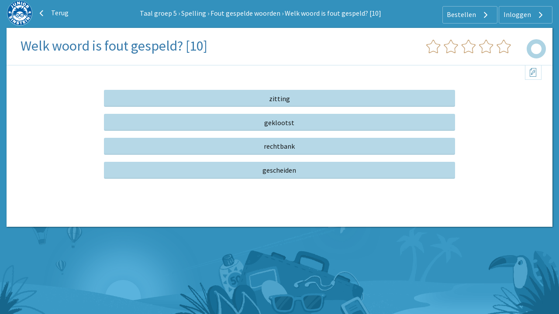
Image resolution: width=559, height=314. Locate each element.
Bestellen (468, 15)
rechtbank (279, 146)
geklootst (279, 122)
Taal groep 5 (158, 13)
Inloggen (524, 15)
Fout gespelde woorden (245, 13)
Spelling (193, 13)
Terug (53, 13)
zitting (279, 98)
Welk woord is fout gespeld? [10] (333, 13)
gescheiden (279, 170)
